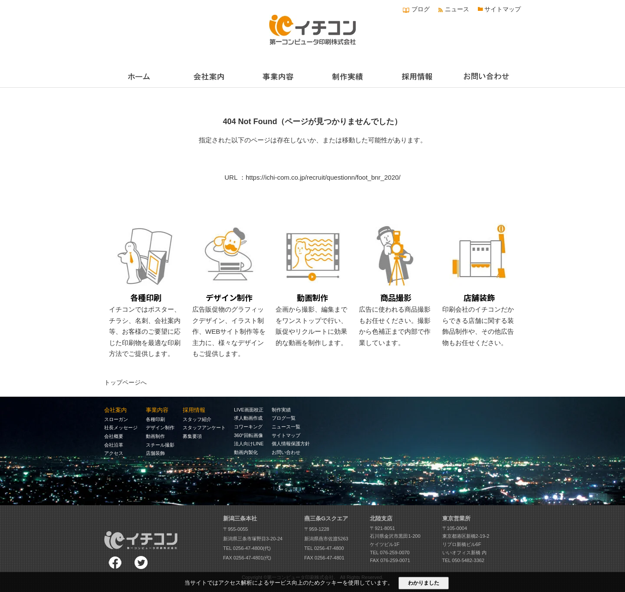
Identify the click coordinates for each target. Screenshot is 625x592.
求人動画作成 (248, 418)
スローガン (116, 419)
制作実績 (281, 409)
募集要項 (192, 436)
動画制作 (155, 436)
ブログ (420, 9)
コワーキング (248, 426)
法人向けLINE (248, 443)
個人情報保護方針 (291, 443)
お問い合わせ (286, 452)
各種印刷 (155, 419)
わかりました (423, 583)
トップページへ (125, 382)
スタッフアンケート (204, 427)
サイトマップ (502, 9)
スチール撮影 (160, 444)
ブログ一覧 (284, 418)
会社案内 (115, 410)
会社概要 (113, 436)
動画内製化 (246, 452)
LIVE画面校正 (248, 409)
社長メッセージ (121, 427)
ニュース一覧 (286, 426)
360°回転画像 (248, 435)
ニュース (457, 9)
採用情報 (194, 410)
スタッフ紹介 (197, 419)
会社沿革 (113, 444)
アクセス (113, 453)
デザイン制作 (160, 427)
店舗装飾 (155, 453)
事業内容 (157, 410)
